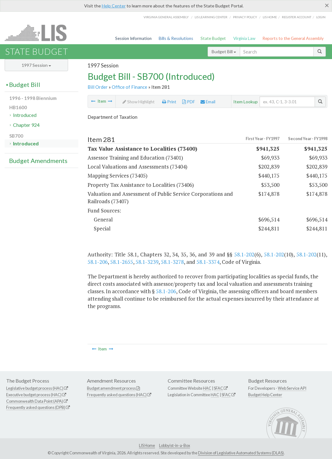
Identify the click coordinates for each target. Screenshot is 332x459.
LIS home (270, 17)
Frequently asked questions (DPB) (35, 407)
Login (321, 17)
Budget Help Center (265, 394)
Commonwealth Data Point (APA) (34, 401)
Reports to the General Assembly (293, 38)
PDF (188, 101)
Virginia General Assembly (166, 17)
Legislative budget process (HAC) (34, 388)
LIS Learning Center (211, 17)
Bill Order (98, 87)
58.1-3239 (147, 261)
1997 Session (36, 65)
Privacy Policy (245, 17)
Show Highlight (139, 101)
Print (169, 101)
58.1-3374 (207, 261)
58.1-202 (244, 254)
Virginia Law (244, 38)
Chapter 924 (26, 125)
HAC (207, 388)
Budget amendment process (111, 388)
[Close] (327, 5)
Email (207, 101)
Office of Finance (129, 87)
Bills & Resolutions (176, 38)
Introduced (25, 115)
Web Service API (292, 388)
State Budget (213, 38)
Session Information (133, 38)
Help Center (114, 5)
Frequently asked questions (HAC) (117, 394)
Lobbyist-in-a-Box (174, 445)
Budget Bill (224, 51)
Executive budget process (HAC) (34, 394)
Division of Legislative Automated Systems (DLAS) (241, 452)
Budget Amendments (38, 160)
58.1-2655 (121, 261)
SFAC (218, 388)
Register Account (296, 17)
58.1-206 (98, 261)
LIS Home (147, 445)
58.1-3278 (172, 261)
